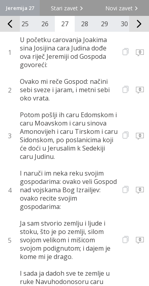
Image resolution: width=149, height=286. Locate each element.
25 (25, 23)
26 (44, 23)
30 (124, 23)
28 (84, 23)
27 (64, 23)
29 (104, 23)
